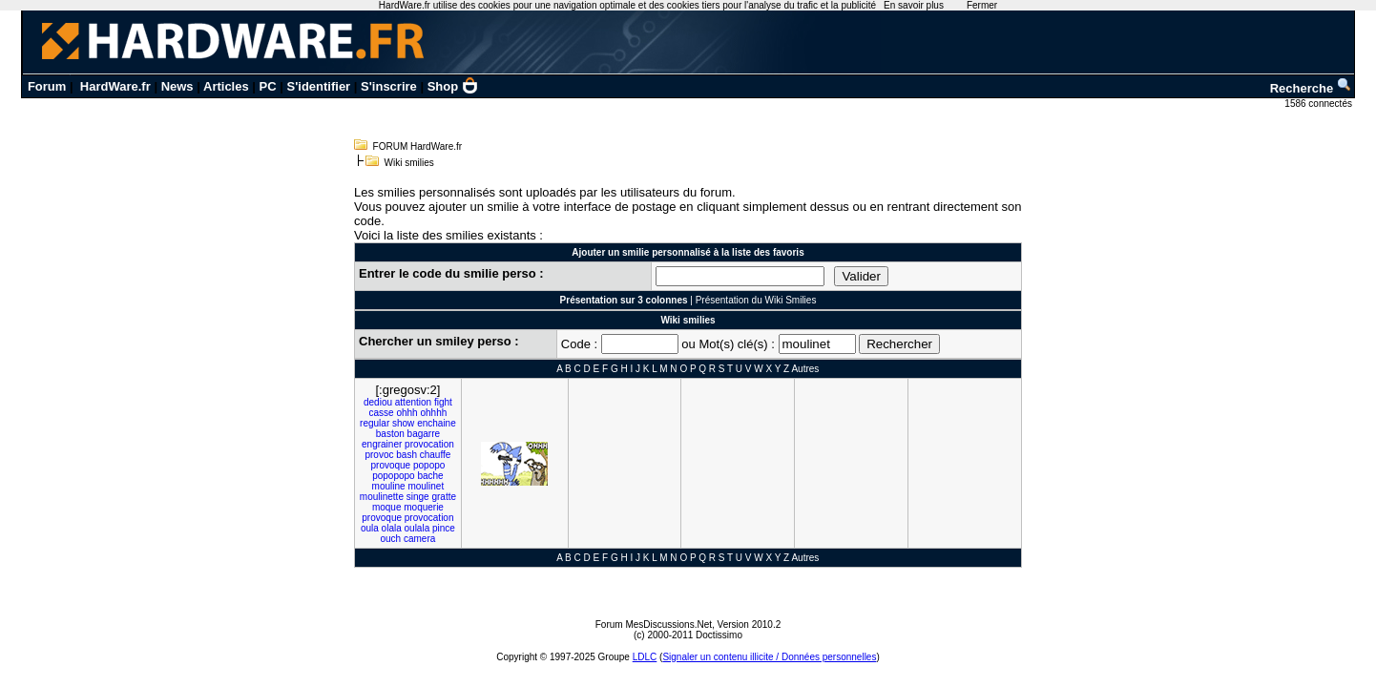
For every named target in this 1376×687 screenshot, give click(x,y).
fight (443, 402)
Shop (453, 86)
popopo (429, 465)
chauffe (435, 454)
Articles (226, 86)
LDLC (645, 657)
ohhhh (433, 412)
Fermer (982, 5)
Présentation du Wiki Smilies (756, 300)
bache (430, 475)
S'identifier (319, 86)
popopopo (393, 475)
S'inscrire (389, 86)
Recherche (1311, 88)
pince (443, 528)
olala (392, 528)
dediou (378, 402)
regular (374, 423)
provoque (390, 465)
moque (387, 507)
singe (418, 496)
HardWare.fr (115, 86)
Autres (805, 369)
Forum (47, 86)
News (177, 86)
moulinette (382, 496)
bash (406, 454)
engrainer (382, 444)
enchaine (436, 423)
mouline (389, 486)
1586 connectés (1319, 103)
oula (370, 528)
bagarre (423, 433)
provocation (429, 444)
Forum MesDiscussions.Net (653, 624)
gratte (443, 496)
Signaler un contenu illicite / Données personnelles (769, 657)
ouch (391, 538)
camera (419, 538)
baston (390, 433)
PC (268, 86)
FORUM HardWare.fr (418, 146)
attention (413, 402)
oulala (417, 528)
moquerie (424, 507)
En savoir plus (914, 5)
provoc (379, 454)
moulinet (425, 486)
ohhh (406, 412)
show (403, 423)
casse (381, 412)
